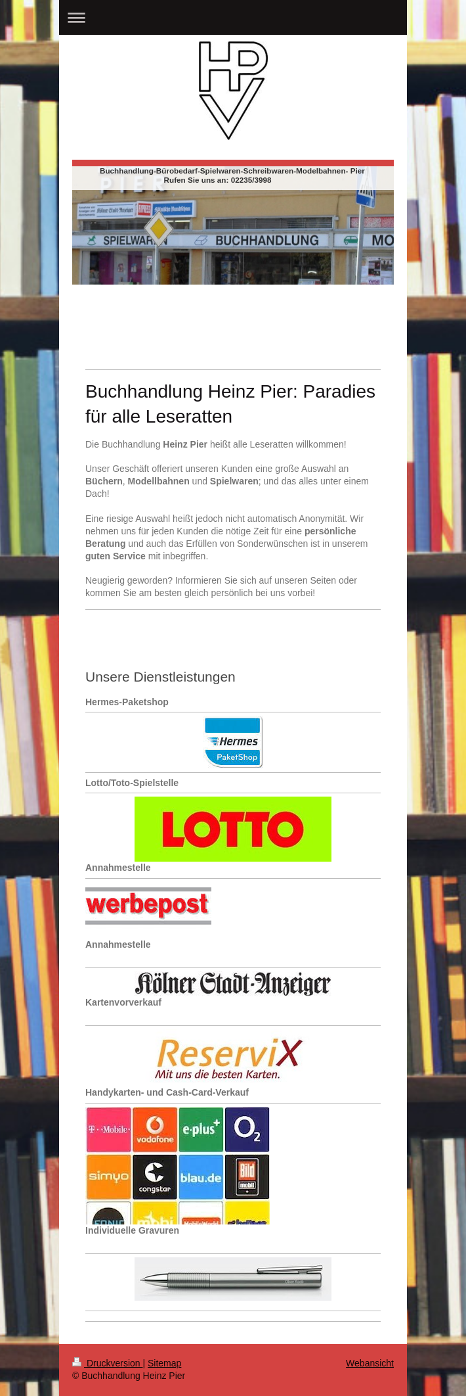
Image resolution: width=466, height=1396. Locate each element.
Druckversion (107, 1363)
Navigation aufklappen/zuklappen (233, 17)
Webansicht (370, 1363)
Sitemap (164, 1363)
